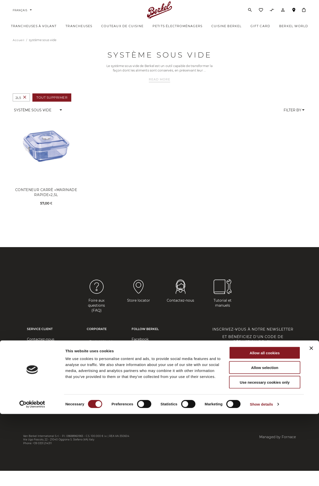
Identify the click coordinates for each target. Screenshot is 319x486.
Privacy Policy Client (45, 388)
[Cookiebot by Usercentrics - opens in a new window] (32, 476)
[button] (38, 117)
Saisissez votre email (225, 369)
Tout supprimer (51, 104)
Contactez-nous (40, 346)
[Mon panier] (303, 13)
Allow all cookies (265, 425)
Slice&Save (98, 383)
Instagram (141, 353)
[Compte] (282, 14)
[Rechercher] (249, 13)
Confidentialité (40, 381)
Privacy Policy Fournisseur (50, 396)
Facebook (140, 346)
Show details (261, 476)
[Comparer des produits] (271, 14)
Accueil (19, 47)
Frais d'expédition (42, 373)
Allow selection (264, 439)
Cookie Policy (39, 403)
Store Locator (39, 353)
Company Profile (104, 363)
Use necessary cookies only (265, 454)
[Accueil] (160, 13)
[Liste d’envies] (260, 14)
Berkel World (100, 348)
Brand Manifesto (103, 356)
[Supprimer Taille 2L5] (24, 104)
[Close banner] (311, 420)
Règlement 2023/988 (45, 411)
